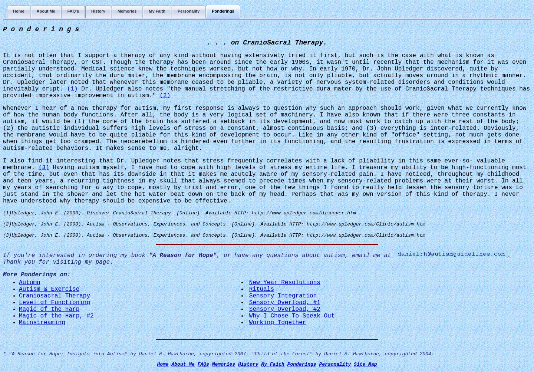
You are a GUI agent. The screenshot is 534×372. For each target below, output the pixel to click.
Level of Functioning (54, 302)
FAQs (203, 364)
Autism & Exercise (49, 289)
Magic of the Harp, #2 (56, 316)
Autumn (29, 282)
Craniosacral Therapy (54, 296)
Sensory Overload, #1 (284, 302)
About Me (182, 364)
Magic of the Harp (49, 309)
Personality (335, 364)
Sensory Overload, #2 (284, 309)
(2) (164, 95)
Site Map (365, 364)
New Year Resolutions (284, 282)
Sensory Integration (283, 296)
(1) (72, 89)
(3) (44, 167)
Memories (223, 364)
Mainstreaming (42, 322)
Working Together (277, 322)
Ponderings (301, 364)
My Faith (272, 364)
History (248, 364)
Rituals (261, 289)
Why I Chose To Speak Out (291, 316)
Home (162, 364)
